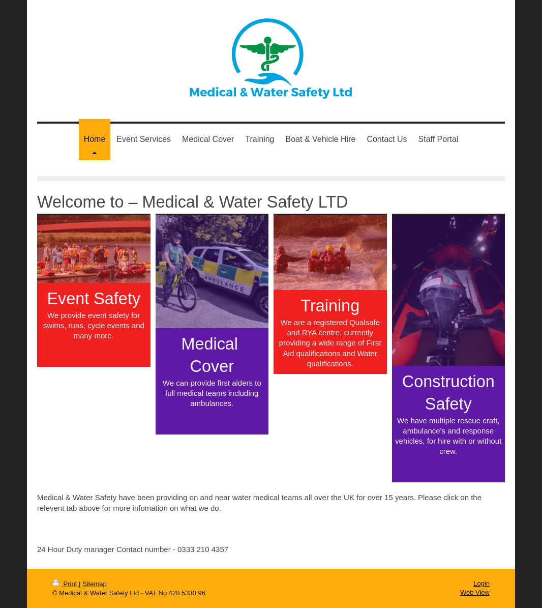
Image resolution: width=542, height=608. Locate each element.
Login (481, 583)
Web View (475, 592)
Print (65, 584)
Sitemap (94, 584)
